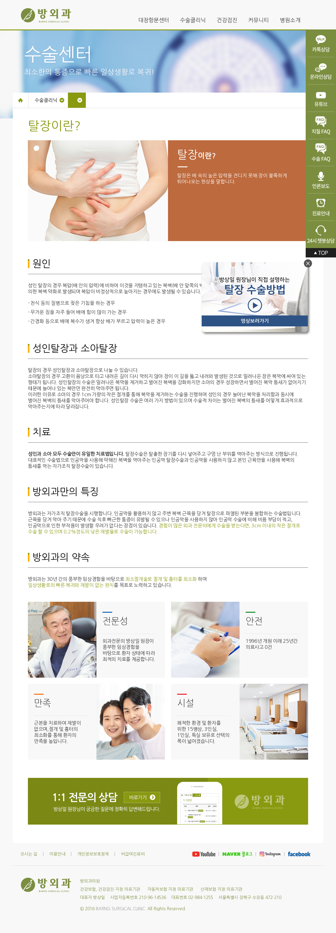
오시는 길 (28, 854)
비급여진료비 (133, 854)
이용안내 (57, 854)
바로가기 (142, 797)
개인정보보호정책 (93, 854)
